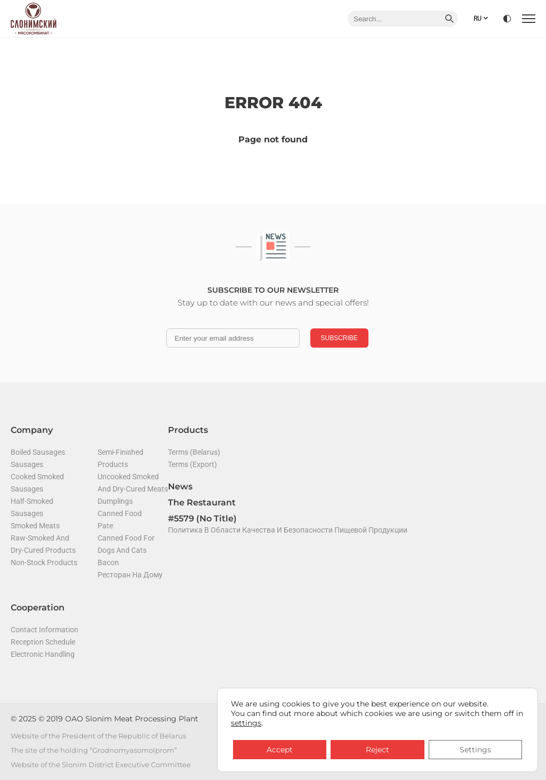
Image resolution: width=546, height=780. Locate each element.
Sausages (27, 464)
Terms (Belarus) (194, 452)
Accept (280, 749)
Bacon (108, 562)
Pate (105, 525)
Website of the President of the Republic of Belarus (98, 735)
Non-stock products (44, 562)
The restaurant (202, 502)
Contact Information (44, 629)
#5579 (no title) (202, 518)
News (180, 486)
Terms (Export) (192, 464)
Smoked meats (35, 525)
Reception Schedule (43, 642)
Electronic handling (43, 654)
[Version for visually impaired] (507, 18)
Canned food (120, 513)
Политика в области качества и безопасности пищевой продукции (287, 530)
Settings (475, 749)
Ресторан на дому (130, 574)
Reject (377, 749)
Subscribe (339, 338)
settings (246, 723)
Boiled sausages (38, 452)
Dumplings (115, 501)
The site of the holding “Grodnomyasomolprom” (94, 750)
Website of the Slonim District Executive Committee (101, 764)
